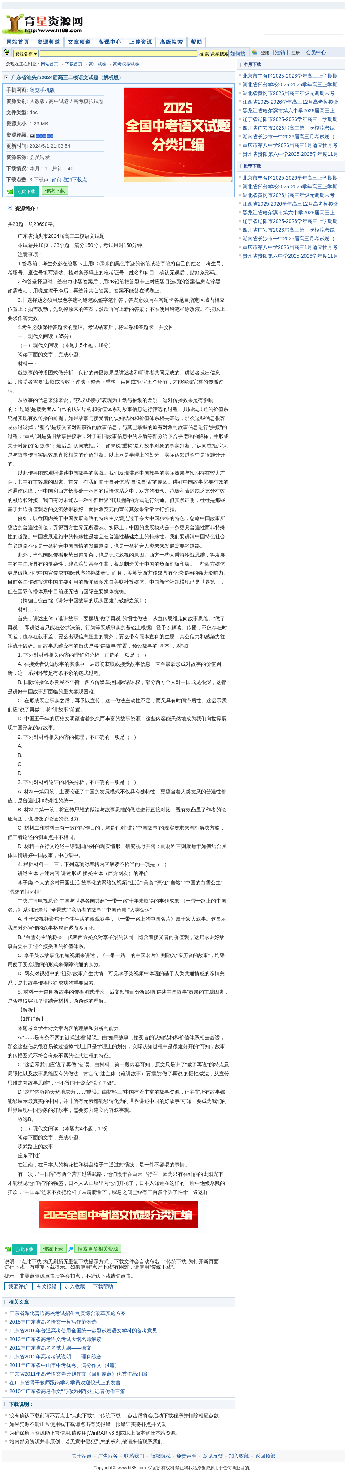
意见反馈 (213, 1456)
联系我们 (134, 1456)
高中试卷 (97, 64)
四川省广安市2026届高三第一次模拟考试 (289, 128)
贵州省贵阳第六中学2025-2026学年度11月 (290, 154)
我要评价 (18, 1286)
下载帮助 (103, 1286)
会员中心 (316, 52)
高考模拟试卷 (126, 64)
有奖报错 (47, 1286)
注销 (280, 52)
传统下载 (55, 191)
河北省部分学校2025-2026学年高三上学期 (290, 84)
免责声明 (186, 1456)
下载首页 (73, 64)
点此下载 (26, 191)
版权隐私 (160, 1456)
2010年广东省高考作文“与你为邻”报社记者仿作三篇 (67, 1391)
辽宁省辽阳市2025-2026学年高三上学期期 (290, 119)
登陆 (265, 52)
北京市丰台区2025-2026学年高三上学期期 (290, 76)
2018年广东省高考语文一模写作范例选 (53, 1322)
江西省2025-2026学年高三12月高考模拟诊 (290, 102)
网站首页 (49, 64)
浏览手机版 (42, 90)
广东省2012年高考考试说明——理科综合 (55, 1356)
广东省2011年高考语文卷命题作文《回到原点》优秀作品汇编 (78, 1374)
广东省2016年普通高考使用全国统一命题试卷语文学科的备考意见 (83, 1330)
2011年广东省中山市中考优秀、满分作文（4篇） (64, 1365)
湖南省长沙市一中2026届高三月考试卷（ (289, 137)
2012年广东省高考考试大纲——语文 (50, 1348)
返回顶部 (265, 1456)
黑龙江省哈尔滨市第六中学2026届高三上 (289, 110)
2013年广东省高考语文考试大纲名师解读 (55, 1339)
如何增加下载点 (69, 180)
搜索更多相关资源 (98, 1249)
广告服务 (108, 1456)
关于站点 (82, 1456)
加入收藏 (75, 1286)
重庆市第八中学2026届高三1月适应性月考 (290, 145)
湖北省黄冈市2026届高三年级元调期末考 (289, 93)
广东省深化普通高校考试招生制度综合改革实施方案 (67, 1313)
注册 (295, 52)
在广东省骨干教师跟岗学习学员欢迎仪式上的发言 (65, 1382)
